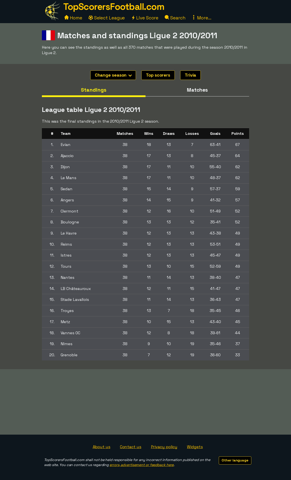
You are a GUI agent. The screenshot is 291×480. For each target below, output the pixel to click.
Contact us (130, 446)
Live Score (144, 18)
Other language (235, 460)
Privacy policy (164, 446)
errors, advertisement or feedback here (142, 465)
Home (73, 18)
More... (201, 18)
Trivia (190, 75)
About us (101, 446)
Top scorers (158, 75)
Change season (113, 75)
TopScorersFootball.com (113, 6)
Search (175, 18)
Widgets (195, 446)
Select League (107, 18)
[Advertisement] (145, 401)
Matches (197, 90)
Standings (93, 90)
